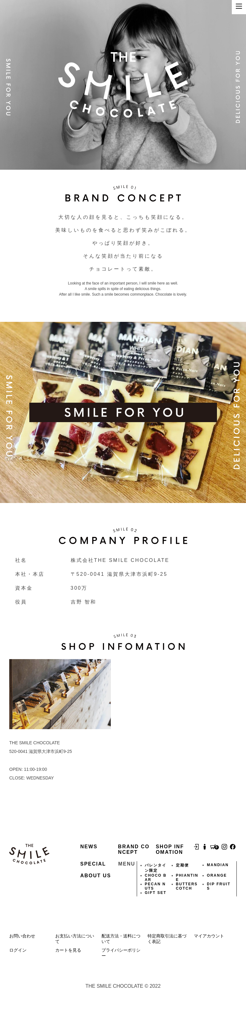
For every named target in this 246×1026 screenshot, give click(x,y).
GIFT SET (155, 893)
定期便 (182, 865)
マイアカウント (209, 935)
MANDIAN (218, 865)
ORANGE (217, 875)
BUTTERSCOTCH (187, 886)
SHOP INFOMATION (170, 849)
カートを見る (68, 950)
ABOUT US (95, 875)
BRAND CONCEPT (133, 849)
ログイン (18, 950)
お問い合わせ (22, 935)
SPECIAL (93, 863)
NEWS (89, 846)
